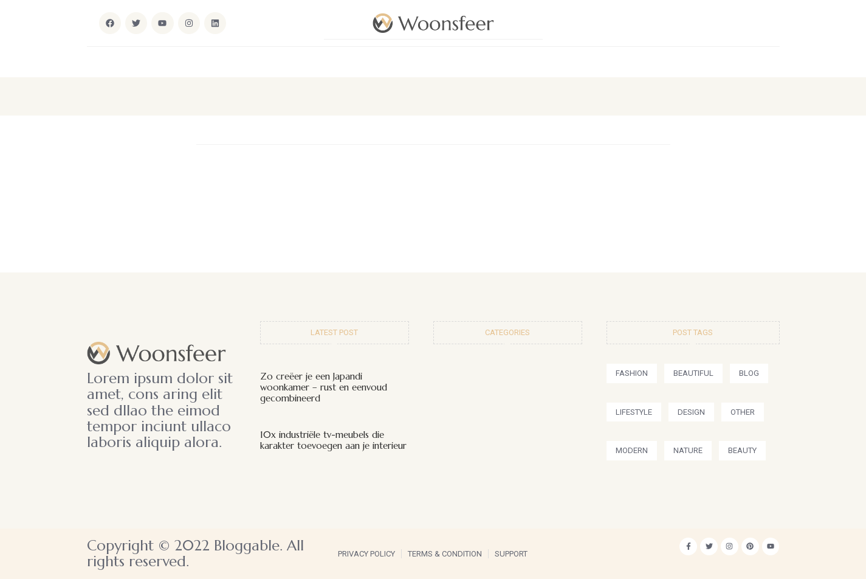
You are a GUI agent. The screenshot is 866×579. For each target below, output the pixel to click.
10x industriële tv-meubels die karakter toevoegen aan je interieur (333, 440)
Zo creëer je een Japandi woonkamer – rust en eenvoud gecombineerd (323, 387)
